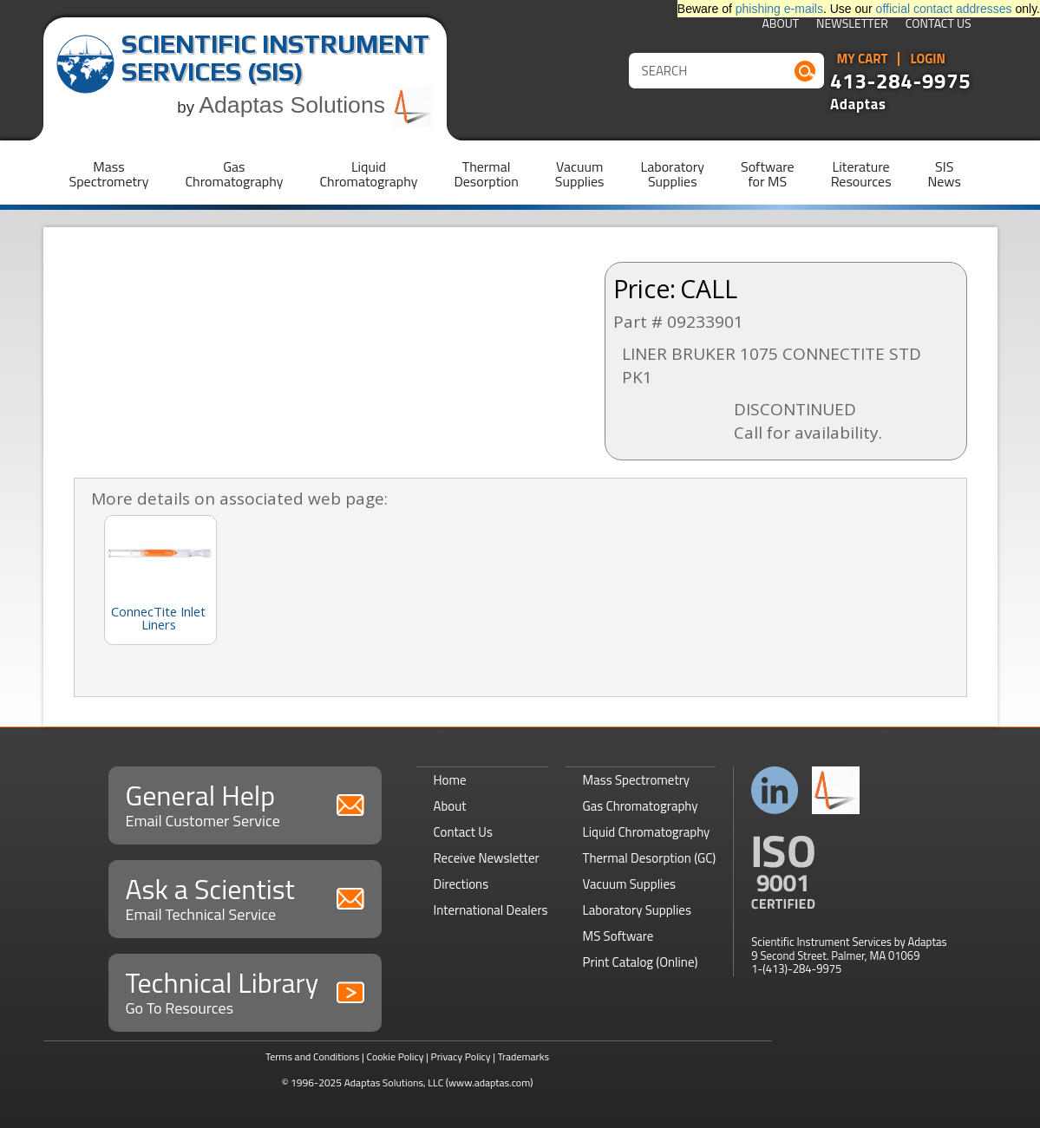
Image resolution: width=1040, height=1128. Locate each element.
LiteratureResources (861, 174)
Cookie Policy (394, 1056)
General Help (245, 803)
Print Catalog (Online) (640, 962)
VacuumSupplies (580, 174)
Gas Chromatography (640, 806)
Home (450, 780)
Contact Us (938, 24)
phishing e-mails (779, 9)
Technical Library (245, 991)
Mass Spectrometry (636, 780)
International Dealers (491, 910)
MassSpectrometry (109, 174)
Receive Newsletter (487, 858)
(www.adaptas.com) (489, 1082)
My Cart (862, 59)
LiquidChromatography (368, 174)
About (780, 24)
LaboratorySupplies (672, 174)
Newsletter (852, 24)
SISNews (944, 174)
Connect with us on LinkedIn (775, 790)
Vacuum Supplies (629, 884)
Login (927, 59)
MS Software (618, 936)
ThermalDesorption (486, 174)
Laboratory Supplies (637, 910)
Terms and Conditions (312, 1056)
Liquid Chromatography (646, 832)
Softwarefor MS (768, 174)
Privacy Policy (461, 1056)
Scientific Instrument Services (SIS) (275, 58)
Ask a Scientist (245, 897)
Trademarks (523, 1056)
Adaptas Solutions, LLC (394, 1082)
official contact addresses (944, 9)
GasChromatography (234, 174)
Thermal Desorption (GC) (649, 858)
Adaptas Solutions (316, 105)
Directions (461, 884)
